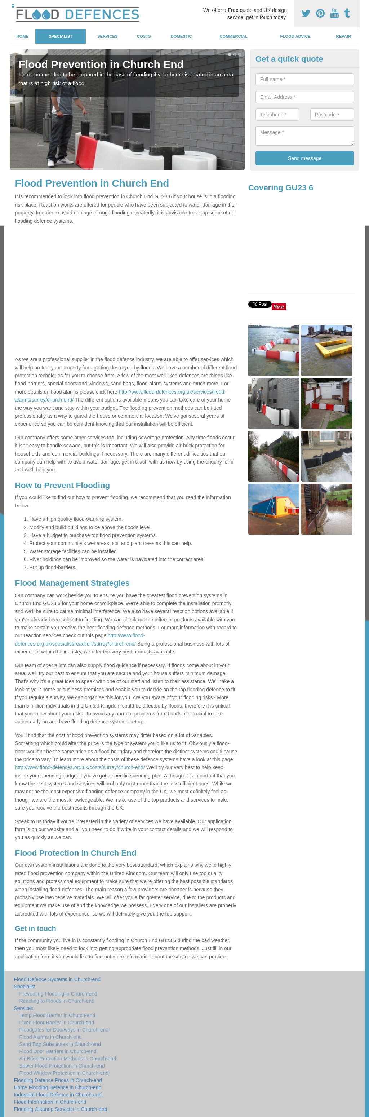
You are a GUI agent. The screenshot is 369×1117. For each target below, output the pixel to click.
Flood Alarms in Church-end (50, 1037)
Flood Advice (295, 36)
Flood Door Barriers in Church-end (58, 1051)
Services (107, 36)
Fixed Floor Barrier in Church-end (56, 1022)
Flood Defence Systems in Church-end (57, 979)
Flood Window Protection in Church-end (63, 1073)
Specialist (60, 36)
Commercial (234, 36)
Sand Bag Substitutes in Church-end (60, 1044)
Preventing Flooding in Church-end (58, 994)
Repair (343, 36)
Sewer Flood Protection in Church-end (62, 1066)
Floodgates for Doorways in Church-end (63, 1030)
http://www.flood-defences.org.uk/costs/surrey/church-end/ (80, 767)
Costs (144, 36)
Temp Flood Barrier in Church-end (57, 1015)
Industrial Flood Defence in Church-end (58, 1095)
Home (22, 36)
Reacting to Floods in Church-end (57, 1001)
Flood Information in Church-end (50, 1102)
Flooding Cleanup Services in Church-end (60, 1109)
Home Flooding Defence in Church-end (58, 1087)
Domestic (181, 36)
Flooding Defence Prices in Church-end (58, 1080)
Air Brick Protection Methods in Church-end (67, 1058)
